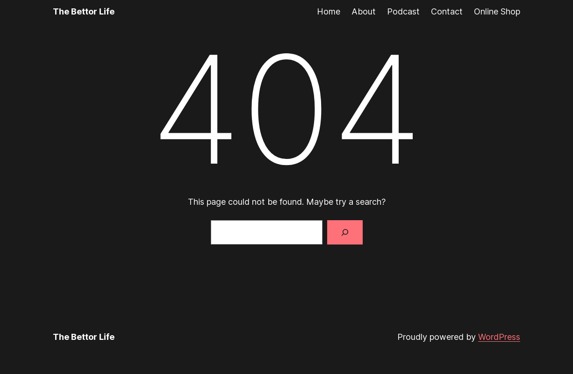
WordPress (499, 337)
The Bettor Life (84, 11)
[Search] (345, 232)
